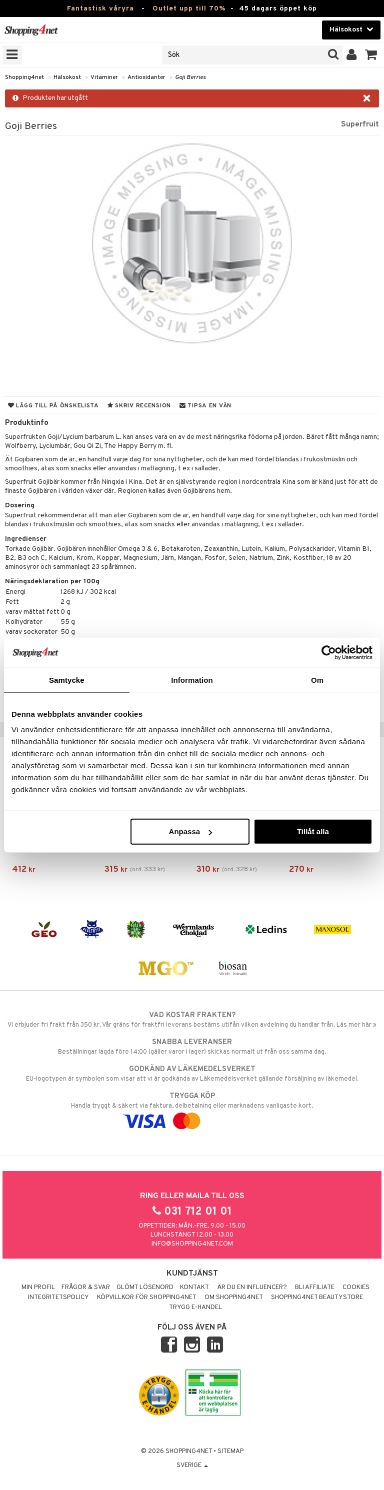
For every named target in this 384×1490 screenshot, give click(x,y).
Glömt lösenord (145, 1288)
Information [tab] (192, 679)
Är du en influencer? (252, 1288)
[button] (371, 54)
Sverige (192, 1466)
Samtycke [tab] (66, 679)
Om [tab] (317, 679)
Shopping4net (24, 77)
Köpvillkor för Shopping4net (146, 1298)
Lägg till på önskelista (53, 406)
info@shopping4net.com (192, 1244)
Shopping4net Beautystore (317, 1298)
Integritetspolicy (58, 1298)
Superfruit (360, 124)
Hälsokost (67, 77)
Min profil (38, 1288)
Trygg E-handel (195, 1308)
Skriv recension (139, 406)
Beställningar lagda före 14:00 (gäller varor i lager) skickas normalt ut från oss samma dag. (192, 1046)
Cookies (356, 1288)
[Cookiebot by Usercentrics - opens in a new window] (328, 652)
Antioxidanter (147, 77)
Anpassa (190, 831)
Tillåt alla (313, 831)
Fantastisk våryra (100, 8)
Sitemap (231, 1452)
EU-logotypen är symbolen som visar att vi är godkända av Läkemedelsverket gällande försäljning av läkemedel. (192, 1073)
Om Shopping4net (233, 1298)
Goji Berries (190, 77)
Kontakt (194, 1288)
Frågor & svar (86, 1288)
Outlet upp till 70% (189, 8)
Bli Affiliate (314, 1288)
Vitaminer (104, 77)
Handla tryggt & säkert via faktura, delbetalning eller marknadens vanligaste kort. (192, 1108)
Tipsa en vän (206, 406)
